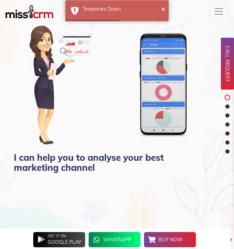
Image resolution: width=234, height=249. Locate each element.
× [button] (163, 8)
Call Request (227, 64)
